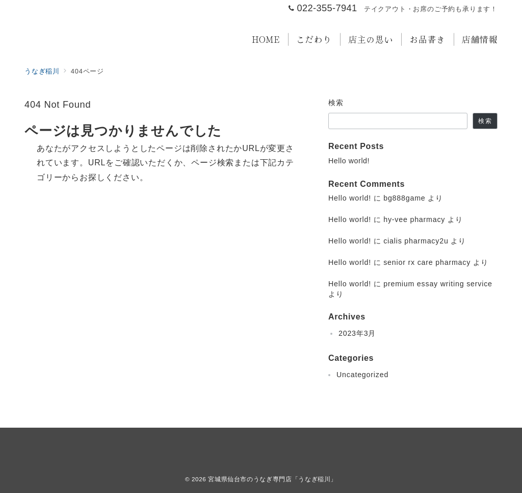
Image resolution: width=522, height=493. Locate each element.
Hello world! (349, 161)
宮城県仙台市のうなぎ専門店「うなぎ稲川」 (272, 479)
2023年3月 (357, 333)
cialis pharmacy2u (415, 241)
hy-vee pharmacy (414, 219)
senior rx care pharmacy (427, 262)
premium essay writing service (437, 284)
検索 (336, 102)
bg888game (404, 198)
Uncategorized (362, 375)
